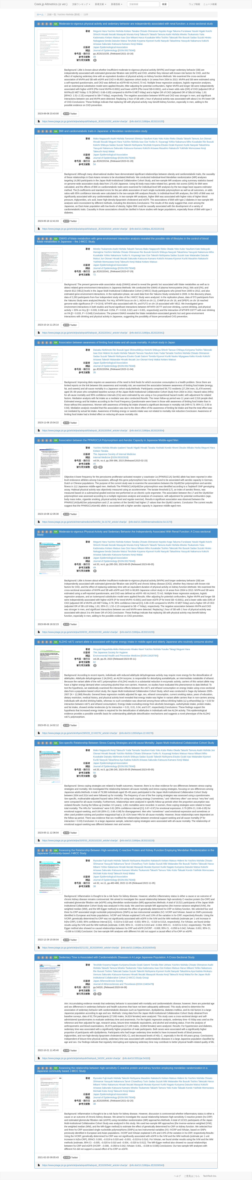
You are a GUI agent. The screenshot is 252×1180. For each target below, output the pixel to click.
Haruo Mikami (137, 548)
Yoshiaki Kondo (163, 447)
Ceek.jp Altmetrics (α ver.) (50, 4)
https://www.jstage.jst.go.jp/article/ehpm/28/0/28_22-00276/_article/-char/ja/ (79, 733)
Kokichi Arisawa (150, 148)
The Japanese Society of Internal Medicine (114, 454)
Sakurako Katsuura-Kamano (116, 44)
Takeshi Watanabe (111, 359)
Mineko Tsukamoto (189, 34)
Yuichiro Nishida (115, 31)
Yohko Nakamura (177, 142)
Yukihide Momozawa (190, 148)
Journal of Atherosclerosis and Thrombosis (114, 984)
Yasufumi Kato (150, 138)
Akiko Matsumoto (121, 649)
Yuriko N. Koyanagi (158, 142)
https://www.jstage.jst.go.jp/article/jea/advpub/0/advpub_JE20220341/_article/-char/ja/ (84, 332)
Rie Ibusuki (183, 37)
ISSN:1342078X (149, 655)
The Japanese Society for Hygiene (110, 652)
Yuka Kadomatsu (145, 968)
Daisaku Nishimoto (102, 350)
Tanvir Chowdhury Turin (136, 864)
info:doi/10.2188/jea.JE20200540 (138, 947)
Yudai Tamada (166, 353)
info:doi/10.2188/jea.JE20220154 (146, 229)
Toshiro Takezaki (169, 37)
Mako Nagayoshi (101, 138)
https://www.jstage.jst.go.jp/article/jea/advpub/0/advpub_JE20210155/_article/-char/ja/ (84, 121)
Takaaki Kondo (185, 870)
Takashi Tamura (157, 34)
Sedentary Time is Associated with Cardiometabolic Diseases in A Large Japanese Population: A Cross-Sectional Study (126, 957)
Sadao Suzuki (197, 37)
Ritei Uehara (165, 965)
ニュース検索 (210, 4)
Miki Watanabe (170, 864)
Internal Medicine (101, 457)
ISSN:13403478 (145, 984)
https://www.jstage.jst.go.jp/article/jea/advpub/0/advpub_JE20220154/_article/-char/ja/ (84, 229)
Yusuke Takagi (168, 649)
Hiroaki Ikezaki (108, 34)
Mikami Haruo (137, 37)
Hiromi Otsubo (179, 447)
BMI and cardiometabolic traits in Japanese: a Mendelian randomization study (103, 131)
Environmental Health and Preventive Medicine (116, 655)
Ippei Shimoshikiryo (134, 350)
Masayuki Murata (125, 34)
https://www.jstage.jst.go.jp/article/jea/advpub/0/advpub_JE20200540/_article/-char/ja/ (84, 1165)
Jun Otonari (205, 138)
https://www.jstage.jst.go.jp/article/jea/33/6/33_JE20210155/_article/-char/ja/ (80, 632)
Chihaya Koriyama (185, 350)
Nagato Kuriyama (175, 867)
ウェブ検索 (194, 4)
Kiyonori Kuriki (153, 41)
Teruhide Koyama (136, 41)
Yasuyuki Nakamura (191, 41)
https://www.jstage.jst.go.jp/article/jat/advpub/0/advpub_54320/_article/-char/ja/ (81, 1058)
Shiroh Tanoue (168, 350)
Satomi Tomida (148, 356)
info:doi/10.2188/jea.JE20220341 (146, 332)
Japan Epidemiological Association (110, 47)
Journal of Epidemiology (105, 50)
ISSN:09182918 (120, 457)
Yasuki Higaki (198, 31)
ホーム (40, 14)
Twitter (70, 113)
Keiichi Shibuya (101, 145)
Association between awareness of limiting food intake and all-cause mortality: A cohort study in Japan (117, 342)
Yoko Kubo (163, 138)
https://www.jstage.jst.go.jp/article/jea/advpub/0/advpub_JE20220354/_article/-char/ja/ (84, 430)
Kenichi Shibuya (159, 252)
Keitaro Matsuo (112, 37)
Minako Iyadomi (118, 447)
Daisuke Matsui (119, 41)
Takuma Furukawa (182, 31)
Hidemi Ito (108, 353)
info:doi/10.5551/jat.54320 (136, 1058)
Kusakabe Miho (153, 37)
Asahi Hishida (172, 34)
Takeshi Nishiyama (133, 145)
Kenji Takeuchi (141, 34)
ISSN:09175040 (127, 50)
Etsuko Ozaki (167, 145)
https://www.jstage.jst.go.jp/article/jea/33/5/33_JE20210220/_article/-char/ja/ (80, 840)
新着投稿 (116, 4)
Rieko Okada (176, 138)
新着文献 (100, 4)
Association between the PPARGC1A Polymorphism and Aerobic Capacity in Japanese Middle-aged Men (118, 440)
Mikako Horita (194, 447)
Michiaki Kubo (100, 873)
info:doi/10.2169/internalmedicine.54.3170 (150, 522)
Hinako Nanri (137, 649)
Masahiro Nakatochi (169, 148)
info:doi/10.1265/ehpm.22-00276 (136, 733)
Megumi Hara (100, 31)
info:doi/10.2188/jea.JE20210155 (146, 121)
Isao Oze (125, 37)
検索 (164, 4)
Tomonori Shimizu (134, 138)
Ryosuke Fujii (100, 860)
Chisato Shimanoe (149, 31)
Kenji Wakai (136, 44)
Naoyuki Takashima (170, 41)
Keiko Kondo (195, 356)
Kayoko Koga (165, 31)
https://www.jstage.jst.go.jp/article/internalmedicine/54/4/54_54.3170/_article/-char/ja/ (84, 522)
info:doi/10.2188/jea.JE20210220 (137, 840)
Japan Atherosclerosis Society (108, 981)
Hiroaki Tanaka (147, 447)
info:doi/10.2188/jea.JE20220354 (146, 430)
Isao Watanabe (192, 255)
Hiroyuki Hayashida (103, 649)
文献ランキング (81, 4)
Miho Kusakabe (194, 142)
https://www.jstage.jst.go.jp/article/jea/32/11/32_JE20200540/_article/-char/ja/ (80, 947)
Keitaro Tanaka (131, 31)
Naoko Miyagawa (180, 356)
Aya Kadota (125, 760)
